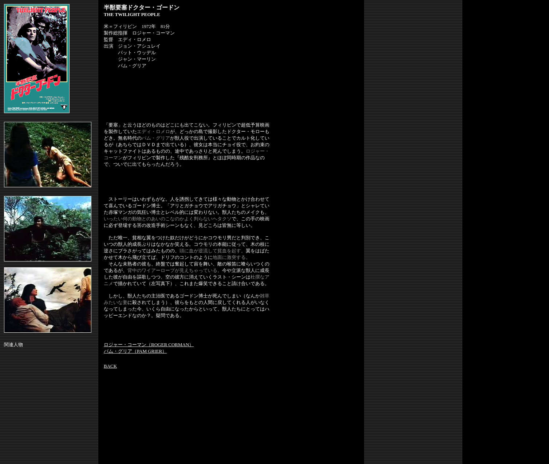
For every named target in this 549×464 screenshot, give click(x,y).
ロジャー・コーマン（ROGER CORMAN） (149, 344)
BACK (110, 366)
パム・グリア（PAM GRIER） (135, 351)
